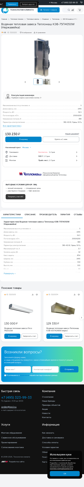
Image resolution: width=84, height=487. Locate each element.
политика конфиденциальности (61, 469)
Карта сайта (47, 462)
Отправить (69, 369)
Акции (45, 409)
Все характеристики (12, 126)
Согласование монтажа (12, 447)
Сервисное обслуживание (13, 437)
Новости (46, 413)
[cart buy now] (80, 10)
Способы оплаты (50, 442)
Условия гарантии (50, 447)
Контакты (46, 417)
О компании (47, 397)
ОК (65, 474)
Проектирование (9, 442)
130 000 (11, 323)
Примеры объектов (51, 405)
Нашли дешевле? (72, 134)
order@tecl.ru (9, 406)
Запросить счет (29, 336)
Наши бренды (48, 401)
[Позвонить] (80, 2)
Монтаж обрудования (11, 433)
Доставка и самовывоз (53, 437)
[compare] (72, 10)
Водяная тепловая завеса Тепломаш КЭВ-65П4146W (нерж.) (62, 329)
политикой (24, 375)
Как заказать (48, 433)
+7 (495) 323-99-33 (69, 2)
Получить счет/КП (15, 197)
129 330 (52, 323)
